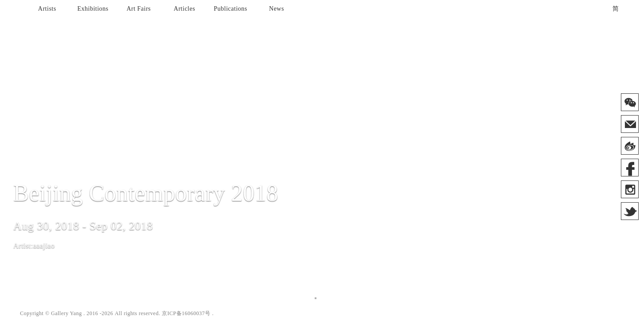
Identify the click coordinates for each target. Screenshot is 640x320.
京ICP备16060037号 (186, 313)
